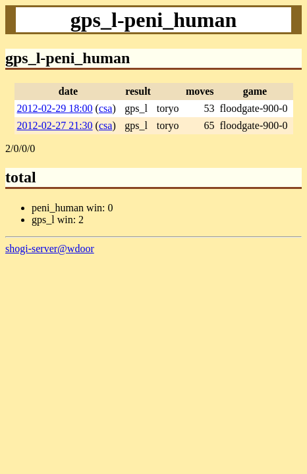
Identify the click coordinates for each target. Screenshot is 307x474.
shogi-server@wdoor (49, 248)
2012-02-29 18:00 (55, 108)
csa (105, 108)
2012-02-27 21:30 (55, 125)
